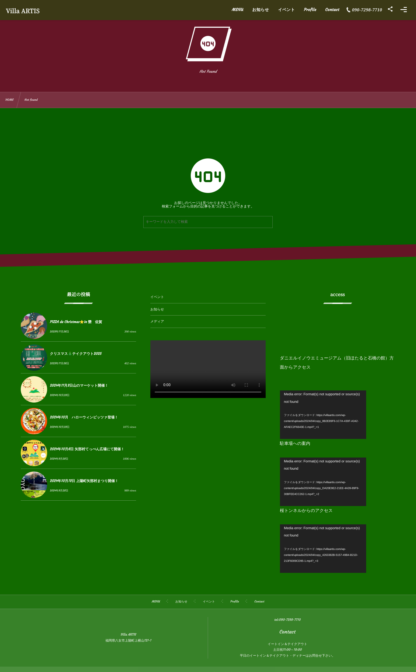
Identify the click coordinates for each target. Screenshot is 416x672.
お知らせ (157, 309)
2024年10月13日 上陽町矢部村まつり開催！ (84, 481)
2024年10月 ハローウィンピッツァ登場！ (84, 417)
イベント (157, 297)
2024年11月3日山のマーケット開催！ (79, 385)
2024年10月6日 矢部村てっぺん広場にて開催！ (87, 449)
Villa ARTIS (25, 11)
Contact (287, 632)
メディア (157, 322)
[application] (323, 414)
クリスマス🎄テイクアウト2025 (75, 353)
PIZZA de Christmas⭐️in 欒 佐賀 (76, 322)
